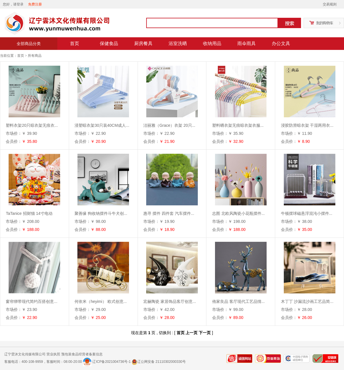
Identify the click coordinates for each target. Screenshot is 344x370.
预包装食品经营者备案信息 (82, 354)
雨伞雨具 (246, 43)
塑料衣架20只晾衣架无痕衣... (32, 125)
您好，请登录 (13, 4)
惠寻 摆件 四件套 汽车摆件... (168, 213)
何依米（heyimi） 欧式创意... (101, 301)
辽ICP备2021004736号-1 (111, 362)
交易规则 (330, 4)
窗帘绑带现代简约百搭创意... (31, 301)
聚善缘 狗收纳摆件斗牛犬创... (101, 213)
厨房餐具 (143, 43)
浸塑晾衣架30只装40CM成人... (102, 125)
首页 (74, 43)
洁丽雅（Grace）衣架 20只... (169, 125)
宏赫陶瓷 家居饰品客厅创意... (169, 301)
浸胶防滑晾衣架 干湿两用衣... (307, 125)
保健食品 (109, 43)
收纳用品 (212, 43)
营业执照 (53, 354)
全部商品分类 (29, 43)
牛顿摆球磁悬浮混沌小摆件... (307, 213)
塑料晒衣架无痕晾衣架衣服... (238, 125)
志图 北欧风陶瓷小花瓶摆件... (238, 213)
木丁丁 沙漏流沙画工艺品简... (307, 301)
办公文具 (281, 43)
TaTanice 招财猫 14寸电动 (29, 213)
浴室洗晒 (178, 43)
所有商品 (35, 56)
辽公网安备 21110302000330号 (159, 362)
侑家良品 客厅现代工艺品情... (238, 301)
